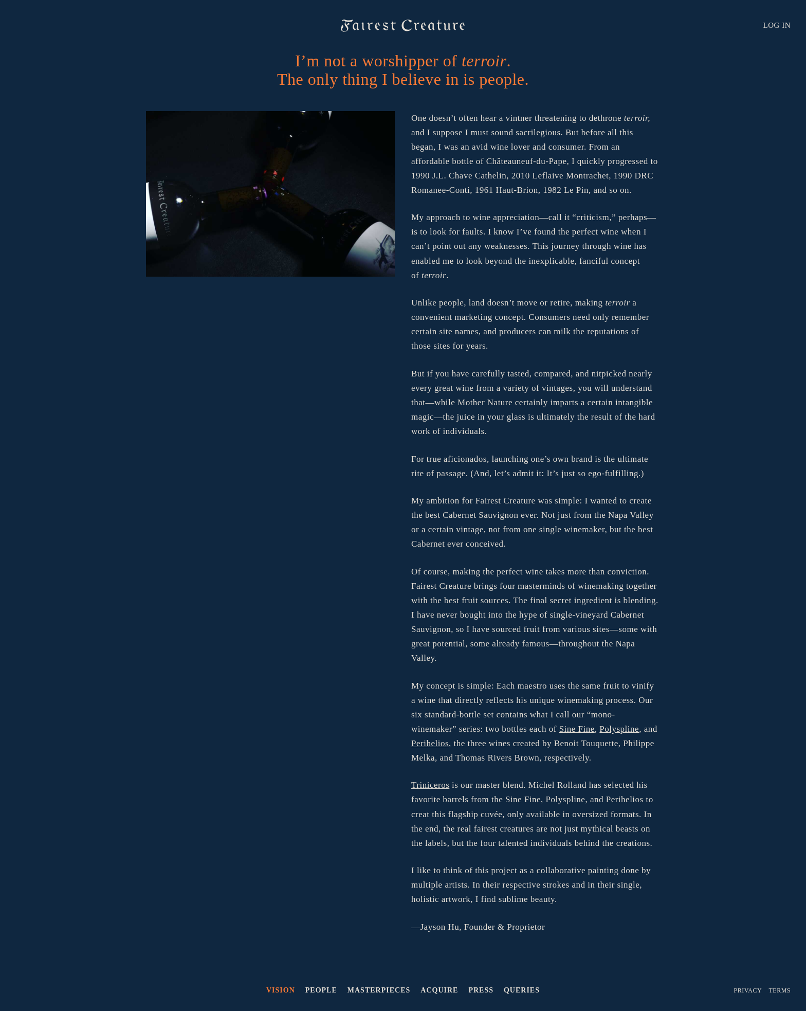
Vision (280, 990)
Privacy (748, 990)
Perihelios (430, 743)
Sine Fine (577, 729)
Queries (522, 990)
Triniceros (430, 785)
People (321, 990)
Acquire (439, 990)
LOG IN (777, 25)
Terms (779, 990)
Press (480, 990)
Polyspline (619, 729)
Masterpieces (378, 990)
